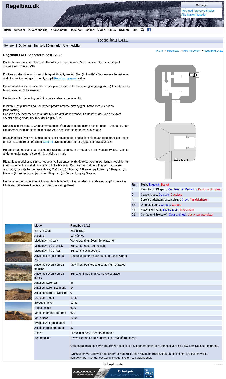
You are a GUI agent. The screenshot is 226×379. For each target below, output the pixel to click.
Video (101, 29)
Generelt (9, 45)
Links (112, 29)
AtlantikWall (59, 29)
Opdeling (25, 45)
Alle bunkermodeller (194, 14)
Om (135, 29)
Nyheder (19, 29)
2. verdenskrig (38, 29)
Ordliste (124, 29)
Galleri (90, 29)
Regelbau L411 (213, 50)
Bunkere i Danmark (47, 45)
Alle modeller (71, 45)
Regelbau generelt (65, 78)
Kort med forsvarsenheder (198, 10)
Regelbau (76, 29)
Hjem (7, 29)
